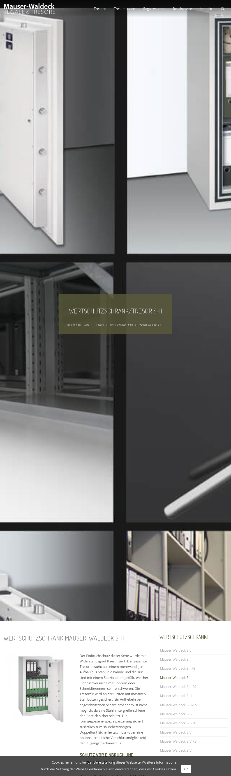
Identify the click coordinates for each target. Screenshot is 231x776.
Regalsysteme (153, 8)
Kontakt (206, 8)
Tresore (100, 8)
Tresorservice (124, 8)
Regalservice (182, 8)
